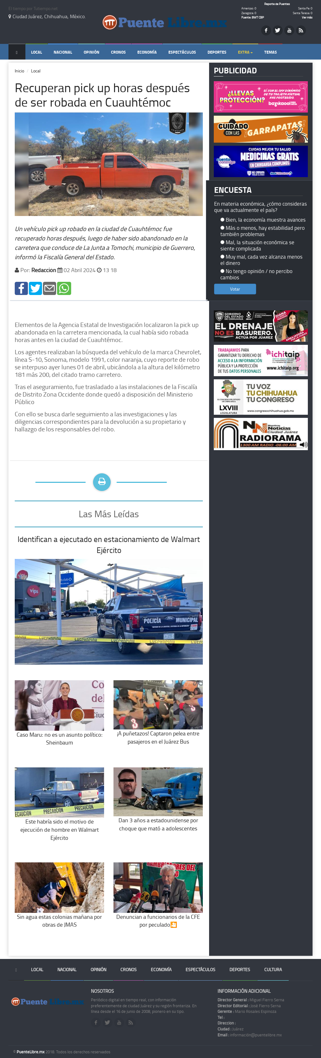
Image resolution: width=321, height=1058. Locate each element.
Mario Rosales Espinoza (247, 1011)
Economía (147, 52)
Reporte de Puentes (277, 4)
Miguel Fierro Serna (251, 1000)
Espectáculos (182, 52)
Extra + (245, 52)
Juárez (231, 1029)
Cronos (118, 52)
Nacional (63, 52)
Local (36, 52)
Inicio (19, 71)
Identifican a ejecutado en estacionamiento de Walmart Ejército (109, 545)
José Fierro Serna (249, 1005)
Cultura (273, 969)
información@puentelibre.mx (250, 1035)
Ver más (307, 17)
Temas (270, 52)
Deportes (217, 52)
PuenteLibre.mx (31, 1052)
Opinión (91, 52)
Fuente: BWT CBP (252, 17)
